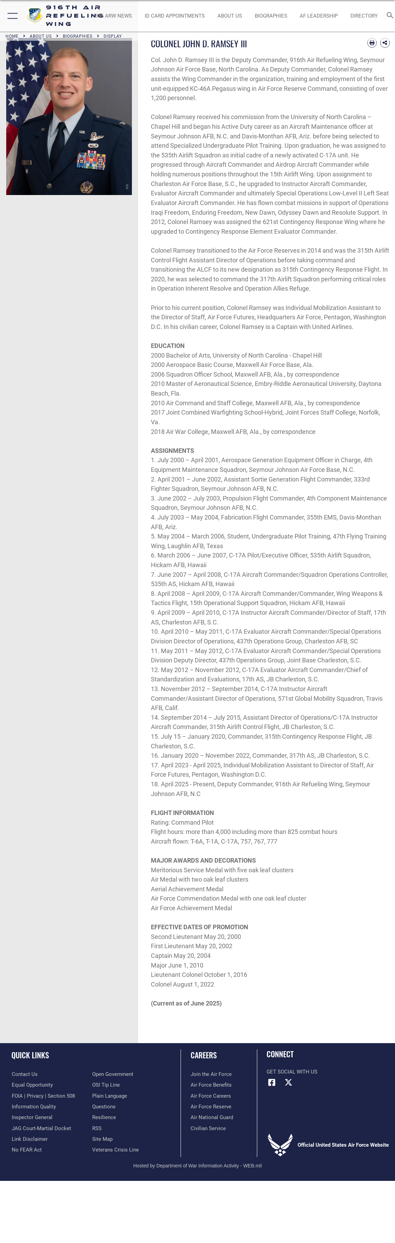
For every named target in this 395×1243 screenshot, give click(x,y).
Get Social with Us (292, 1072)
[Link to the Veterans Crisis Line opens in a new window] (115, 1150)
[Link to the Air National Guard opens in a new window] (212, 1117)
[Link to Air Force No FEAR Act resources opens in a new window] (26, 1150)
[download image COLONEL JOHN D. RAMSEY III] (127, 187)
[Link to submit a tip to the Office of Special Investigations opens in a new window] (106, 1085)
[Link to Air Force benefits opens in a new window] (211, 1085)
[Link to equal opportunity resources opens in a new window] (31, 1085)
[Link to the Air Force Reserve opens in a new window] (211, 1107)
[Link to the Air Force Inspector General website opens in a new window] (31, 1117)
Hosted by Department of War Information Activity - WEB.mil (197, 1165)
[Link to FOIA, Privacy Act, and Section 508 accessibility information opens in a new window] (43, 1096)
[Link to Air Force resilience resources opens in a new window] (104, 1117)
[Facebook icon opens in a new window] (272, 1082)
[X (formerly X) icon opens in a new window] (288, 1082)
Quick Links (30, 1054)
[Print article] (372, 43)
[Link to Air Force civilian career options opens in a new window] (208, 1128)
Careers (204, 1054)
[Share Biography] (385, 43)
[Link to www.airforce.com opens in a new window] (211, 1074)
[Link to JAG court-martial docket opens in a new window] (41, 1128)
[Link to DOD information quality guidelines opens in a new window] (33, 1107)
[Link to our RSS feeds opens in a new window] (97, 1128)
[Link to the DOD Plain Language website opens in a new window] (109, 1096)
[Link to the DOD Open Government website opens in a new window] (112, 1074)
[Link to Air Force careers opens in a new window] (211, 1096)
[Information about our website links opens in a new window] (29, 1139)
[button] (11, 16)
